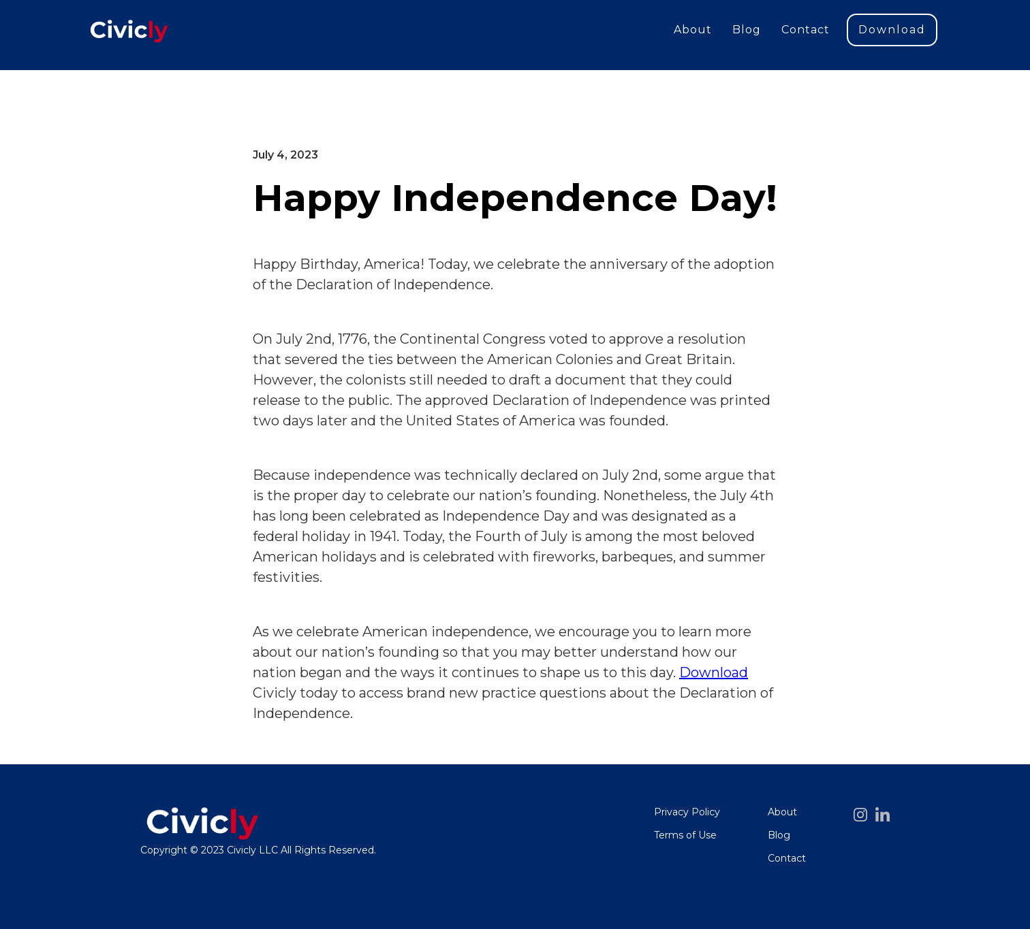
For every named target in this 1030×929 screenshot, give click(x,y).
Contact (805, 29)
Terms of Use (685, 835)
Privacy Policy (687, 811)
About (693, 29)
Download (892, 29)
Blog (746, 29)
